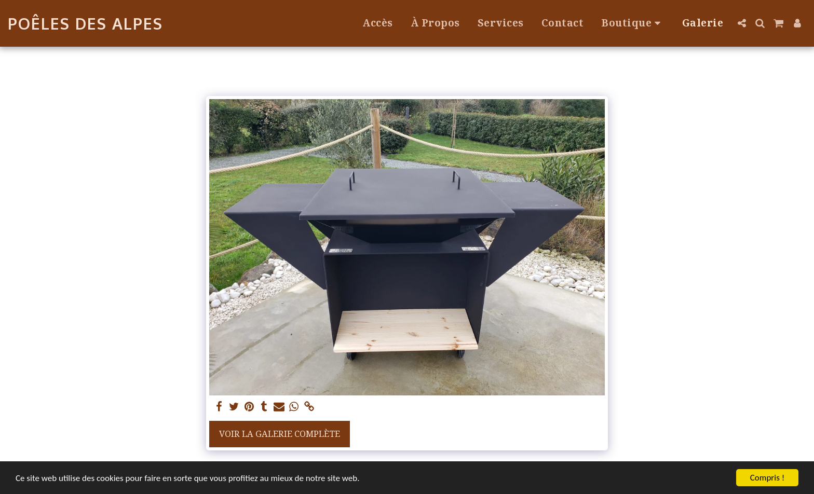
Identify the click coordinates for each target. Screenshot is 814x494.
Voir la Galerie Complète (279, 434)
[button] (741, 23)
